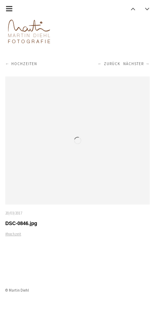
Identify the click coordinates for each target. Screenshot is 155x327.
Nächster (133, 63)
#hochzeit (13, 233)
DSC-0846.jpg (21, 223)
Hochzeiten (24, 63)
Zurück (112, 63)
